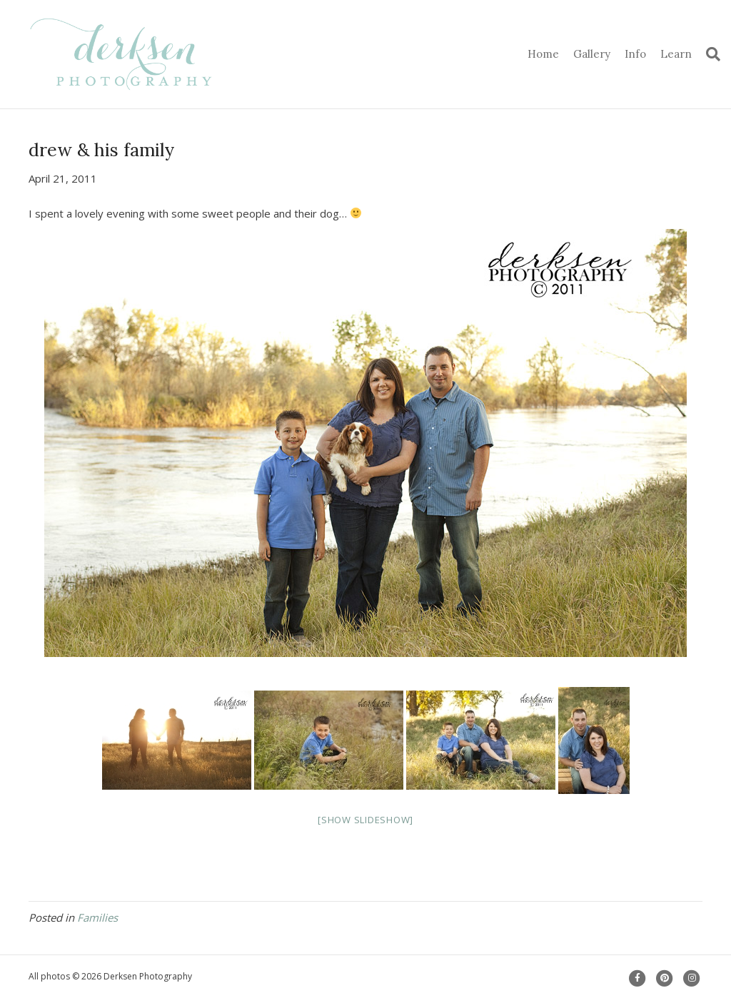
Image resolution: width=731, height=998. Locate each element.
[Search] (709, 54)
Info (635, 54)
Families (97, 917)
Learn (676, 54)
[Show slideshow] (365, 819)
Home (543, 54)
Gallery (591, 54)
